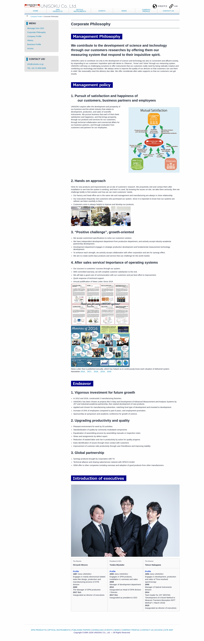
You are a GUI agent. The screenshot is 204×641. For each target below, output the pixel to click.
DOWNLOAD (97, 630)
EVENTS (101, 11)
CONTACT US (168, 11)
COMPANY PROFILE (130, 630)
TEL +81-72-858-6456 (36, 68)
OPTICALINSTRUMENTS (80, 10)
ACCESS (159, 630)
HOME (35, 11)
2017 (89, 371)
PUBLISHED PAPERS (81, 630)
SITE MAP (168, 630)
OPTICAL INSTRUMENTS (59, 630)
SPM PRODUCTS (38, 630)
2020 (109, 371)
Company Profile (36, 16)
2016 (83, 371)
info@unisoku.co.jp (35, 64)
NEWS (124, 11)
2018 (96, 371)
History (30, 40)
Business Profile (34, 44)
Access (30, 48)
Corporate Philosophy (36, 32)
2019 (102, 371)
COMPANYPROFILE (146, 10)
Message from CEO (35, 28)
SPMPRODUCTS (57, 10)
